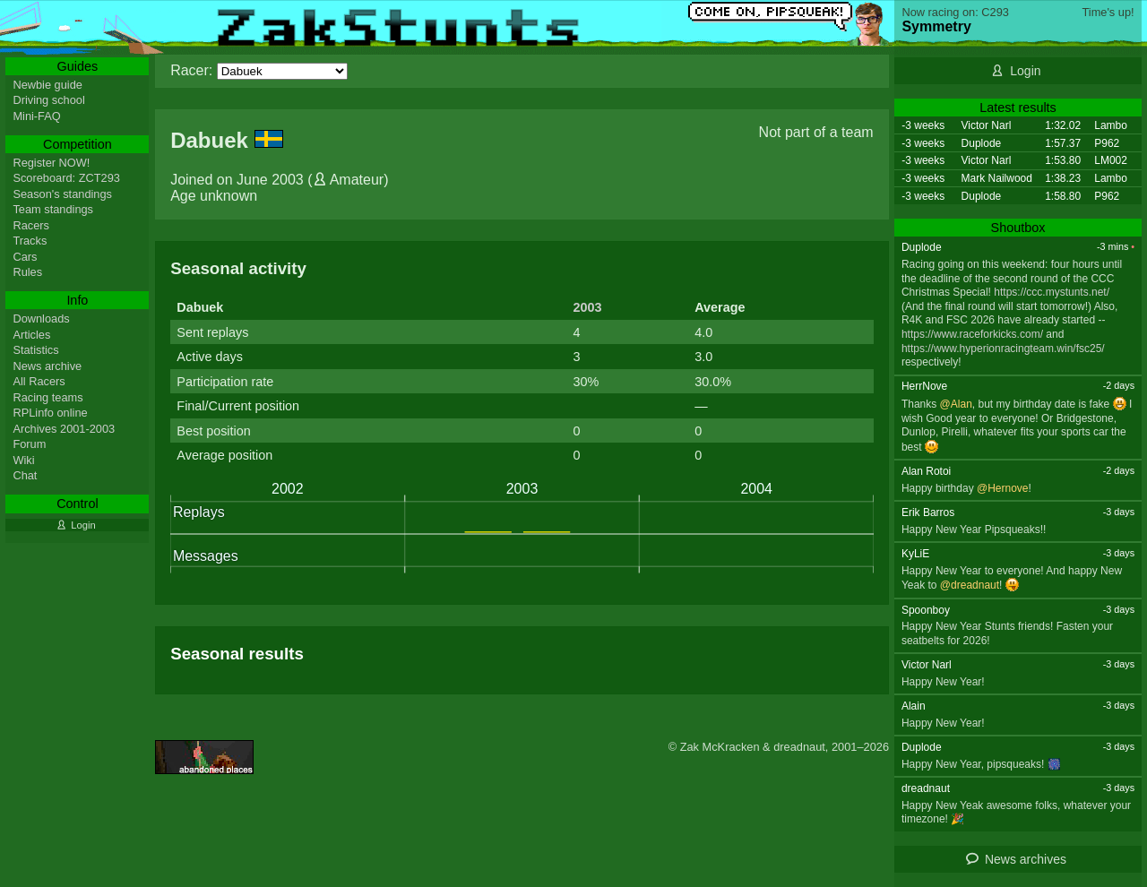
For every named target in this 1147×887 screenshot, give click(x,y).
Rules (27, 272)
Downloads (41, 318)
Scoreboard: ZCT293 (66, 178)
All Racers (39, 381)
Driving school (48, 100)
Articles (31, 334)
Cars (25, 256)
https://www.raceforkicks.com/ (972, 334)
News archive (47, 366)
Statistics (35, 350)
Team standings (53, 209)
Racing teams (47, 397)
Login (1025, 71)
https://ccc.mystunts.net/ (1051, 292)
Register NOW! (51, 162)
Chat (25, 475)
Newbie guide (47, 84)
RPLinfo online (50, 412)
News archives (1025, 859)
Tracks (30, 240)
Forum (29, 444)
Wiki (23, 460)
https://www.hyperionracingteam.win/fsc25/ (1003, 348)
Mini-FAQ (36, 116)
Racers (31, 225)
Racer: (191, 70)
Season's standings (62, 194)
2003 (587, 307)
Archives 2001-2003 (64, 428)
